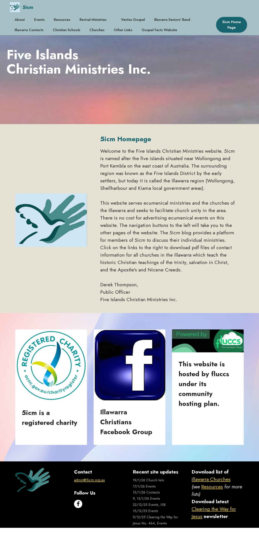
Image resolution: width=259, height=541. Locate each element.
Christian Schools (66, 30)
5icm (27, 7)
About (20, 19)
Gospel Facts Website (159, 30)
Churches (96, 30)
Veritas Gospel (133, 19)
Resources (62, 19)
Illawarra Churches (211, 488)
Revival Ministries (96, 19)
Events (39, 19)
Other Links (123, 30)
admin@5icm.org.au (89, 489)
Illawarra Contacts (29, 30)
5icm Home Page (231, 24)
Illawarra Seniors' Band (172, 19)
